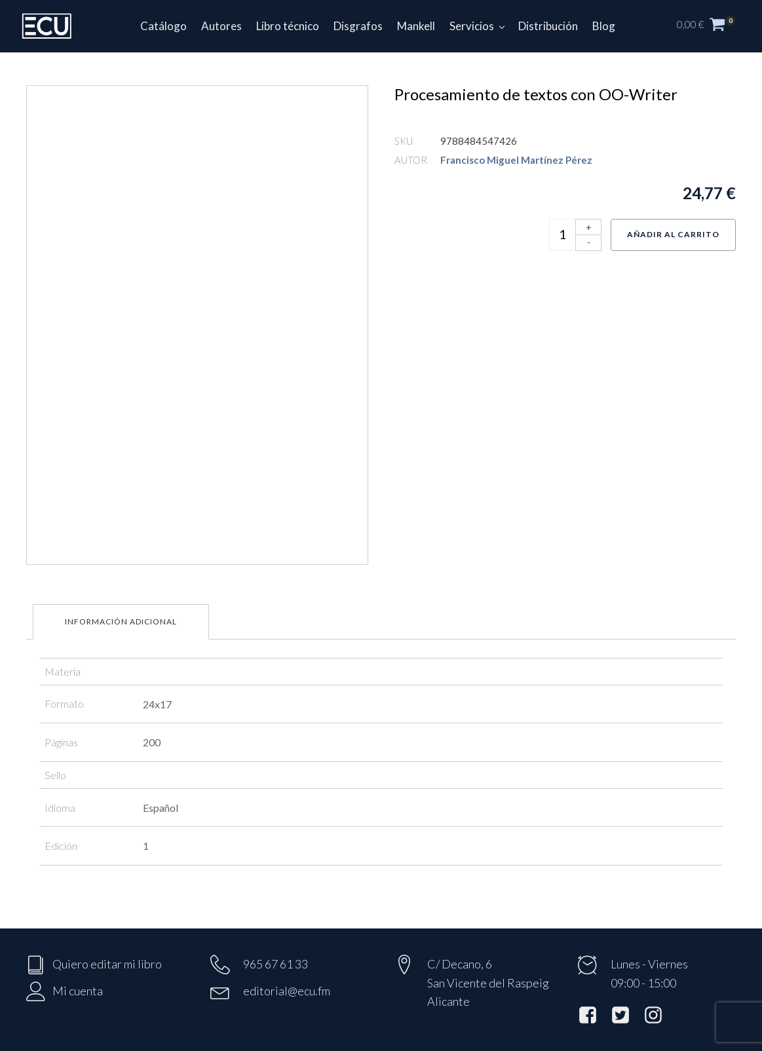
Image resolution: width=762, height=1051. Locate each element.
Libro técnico (287, 26)
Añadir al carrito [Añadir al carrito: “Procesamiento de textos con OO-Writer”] (673, 234)
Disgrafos (358, 26)
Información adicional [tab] (121, 621)
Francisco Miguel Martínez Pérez (516, 160)
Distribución (548, 26)
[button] (713, 26)
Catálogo (163, 26)
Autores (221, 26)
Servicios (471, 26)
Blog (603, 26)
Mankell (416, 26)
